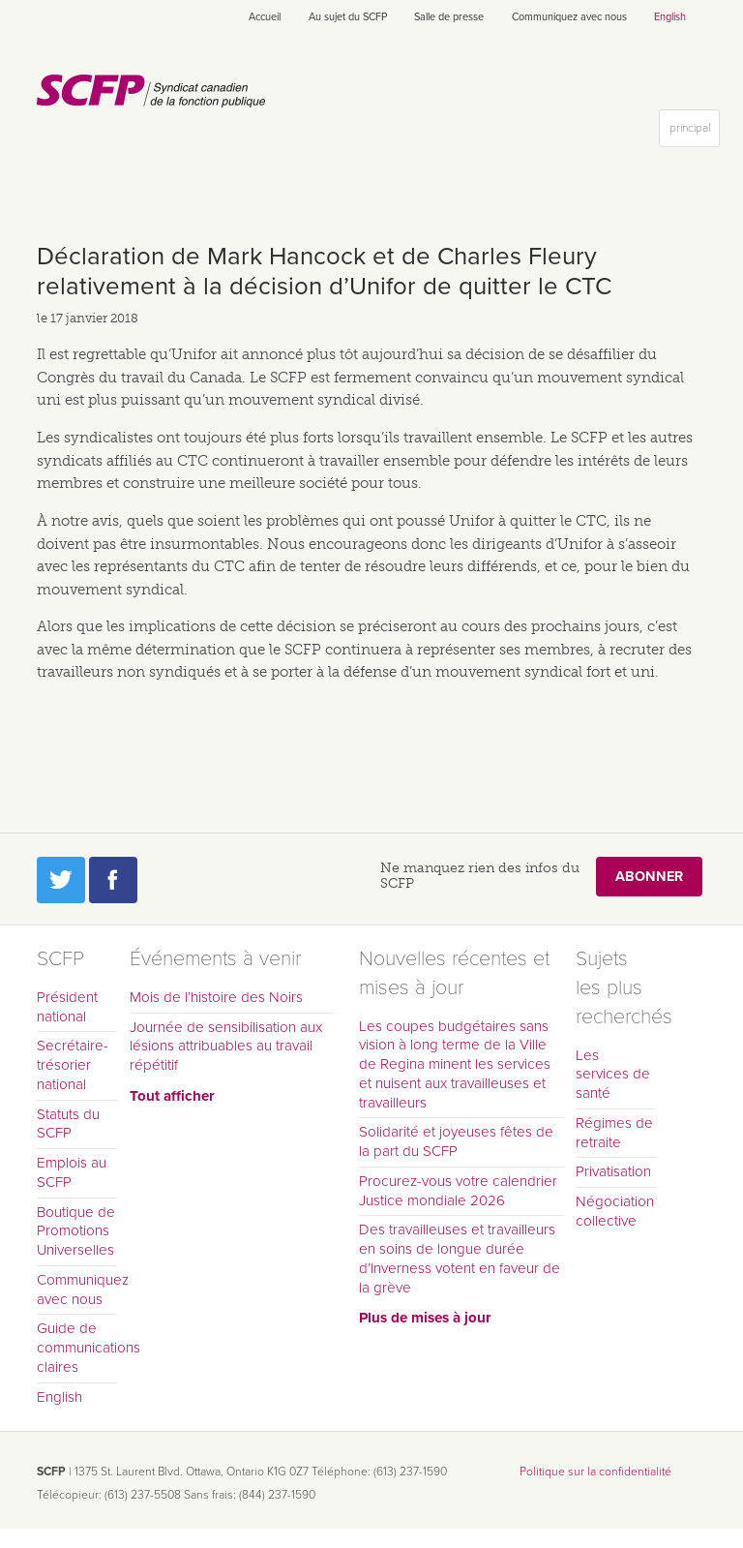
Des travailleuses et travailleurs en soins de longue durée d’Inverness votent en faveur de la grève (459, 1258)
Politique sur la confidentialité (595, 1471)
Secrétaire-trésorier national (72, 1065)
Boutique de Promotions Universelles (76, 1231)
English (670, 17)
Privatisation (613, 1171)
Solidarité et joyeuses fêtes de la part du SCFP (456, 1141)
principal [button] (694, 132)
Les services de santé (613, 1075)
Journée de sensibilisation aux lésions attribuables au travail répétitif (226, 1046)
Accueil (265, 17)
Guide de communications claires (77, 1348)
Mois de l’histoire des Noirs (216, 997)
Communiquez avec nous (569, 17)
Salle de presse (449, 17)
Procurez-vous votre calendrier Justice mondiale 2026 (458, 1190)
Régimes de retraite (614, 1132)
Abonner (649, 876)
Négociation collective (615, 1211)
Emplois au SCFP (71, 1172)
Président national (67, 1006)
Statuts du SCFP (68, 1124)
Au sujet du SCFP (348, 17)
